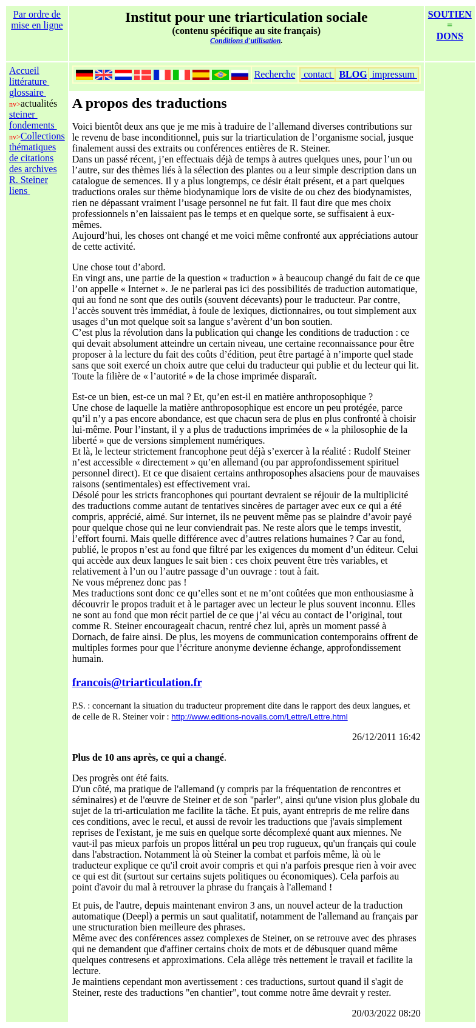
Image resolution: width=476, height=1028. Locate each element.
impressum (393, 74)
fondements (33, 125)
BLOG (353, 74)
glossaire (27, 92)
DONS (450, 36)
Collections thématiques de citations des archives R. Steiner (37, 158)
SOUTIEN (450, 14)
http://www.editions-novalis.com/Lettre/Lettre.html (259, 716)
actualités (39, 103)
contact (317, 74)
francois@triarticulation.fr (137, 682)
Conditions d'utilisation (245, 40)
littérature (29, 81)
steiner (23, 114)
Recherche (275, 74)
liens (19, 190)
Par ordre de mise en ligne (37, 19)
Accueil (24, 70)
